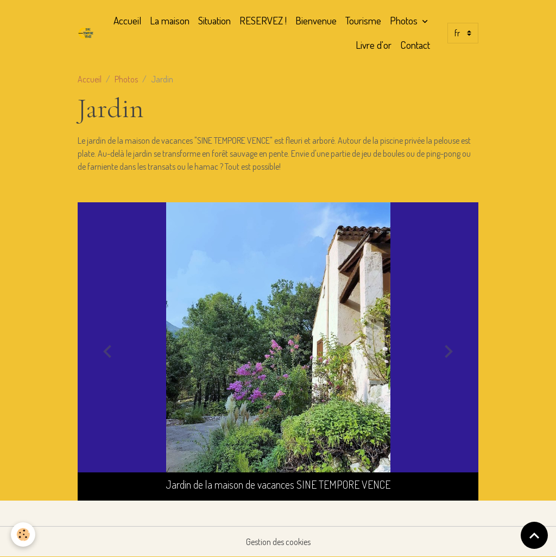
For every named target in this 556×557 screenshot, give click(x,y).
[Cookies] (23, 534)
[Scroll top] (534, 535)
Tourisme (363, 20)
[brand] (86, 33)
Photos (405, 20)
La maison (169, 20)
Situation (214, 20)
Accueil (127, 20)
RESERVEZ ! (263, 20)
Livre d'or (373, 45)
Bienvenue (316, 20)
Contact (415, 45)
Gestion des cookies (278, 541)
